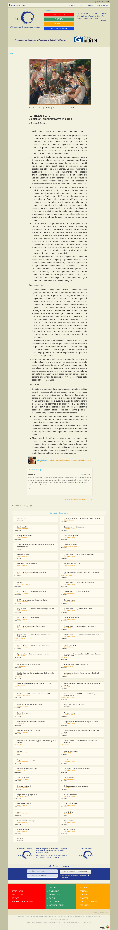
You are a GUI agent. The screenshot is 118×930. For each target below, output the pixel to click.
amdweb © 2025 (104, 913)
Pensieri (11, 53)
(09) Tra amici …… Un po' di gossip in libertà (32, 600)
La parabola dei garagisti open (27, 795)
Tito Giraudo (21, 656)
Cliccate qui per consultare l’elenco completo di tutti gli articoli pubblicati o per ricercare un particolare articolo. (51, 850)
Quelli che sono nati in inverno (74, 527)
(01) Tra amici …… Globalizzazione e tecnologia (33, 645)
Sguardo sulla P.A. (89, 902)
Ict (13, 888)
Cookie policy (54, 919)
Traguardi (54, 902)
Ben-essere (54, 895)
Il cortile (19, 812)
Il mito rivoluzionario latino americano (76, 786)
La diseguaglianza (70, 777)
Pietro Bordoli (21, 666)
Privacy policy (63, 919)
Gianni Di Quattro (43, 460)
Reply (29, 488)
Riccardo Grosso (22, 796)
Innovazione (17, 895)
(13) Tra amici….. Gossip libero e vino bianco (32, 572)
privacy (84, 875)
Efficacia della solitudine (72, 563)
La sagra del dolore (70, 544)
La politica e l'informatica (25, 803)
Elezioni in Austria (70, 645)
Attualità (84, 905)
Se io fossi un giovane (71, 536)
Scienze (15, 898)
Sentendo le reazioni (24, 713)
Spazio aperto (21, 518)
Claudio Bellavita (69, 520)
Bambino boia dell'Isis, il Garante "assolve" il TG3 (33, 694)
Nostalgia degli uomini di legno (27, 769)
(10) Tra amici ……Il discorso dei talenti (77, 591)
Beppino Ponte (21, 770)
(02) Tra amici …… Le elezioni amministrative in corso (82, 635)
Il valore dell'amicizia (71, 751)
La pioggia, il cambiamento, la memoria (77, 769)
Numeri (19, 583)
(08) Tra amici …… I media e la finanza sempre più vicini (35, 609)
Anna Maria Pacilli (19, 548)
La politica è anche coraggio (26, 760)
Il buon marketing (69, 821)
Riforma (19, 751)
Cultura (53, 888)
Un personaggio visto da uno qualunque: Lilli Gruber (81, 722)
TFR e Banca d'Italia (70, 795)
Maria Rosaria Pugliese (71, 546)
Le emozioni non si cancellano (27, 563)
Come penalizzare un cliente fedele (28, 664)
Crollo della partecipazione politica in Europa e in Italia (82, 518)
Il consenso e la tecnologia (26, 821)
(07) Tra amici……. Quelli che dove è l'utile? (78, 609)
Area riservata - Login (19, 5)
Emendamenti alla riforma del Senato (29, 704)
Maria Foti (64, 657)
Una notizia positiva (70, 803)
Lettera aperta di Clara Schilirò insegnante (31, 722)
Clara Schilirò (21, 723)
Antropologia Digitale (22, 902)
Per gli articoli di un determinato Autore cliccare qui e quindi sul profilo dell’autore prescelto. (51, 856)
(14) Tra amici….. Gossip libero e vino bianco (79, 555)
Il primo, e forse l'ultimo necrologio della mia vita (33, 654)
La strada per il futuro (24, 555)
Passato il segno (69, 713)
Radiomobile (17, 891)
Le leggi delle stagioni (24, 536)
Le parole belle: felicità (71, 617)
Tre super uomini (69, 600)
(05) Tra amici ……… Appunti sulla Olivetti (31, 626)
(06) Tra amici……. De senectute (28, 617)
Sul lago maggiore (70, 830)
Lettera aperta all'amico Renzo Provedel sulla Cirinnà (81, 673)
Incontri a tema (56, 905)
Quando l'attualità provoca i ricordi (28, 730)
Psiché (52, 898)
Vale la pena (68, 760)
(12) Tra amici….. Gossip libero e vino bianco (79, 583)
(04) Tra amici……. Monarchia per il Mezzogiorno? (80, 626)
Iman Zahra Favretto (23, 584)
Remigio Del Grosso (67, 687)
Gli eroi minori (68, 812)
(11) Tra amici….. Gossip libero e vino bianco (32, 591)
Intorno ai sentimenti (24, 786)
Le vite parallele (22, 527)
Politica (84, 891)
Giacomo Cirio (68, 666)
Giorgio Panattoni (69, 602)
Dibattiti (84, 898)
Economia (84, 888)
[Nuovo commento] (34, 470)
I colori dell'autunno (23, 830)
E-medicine (54, 891)
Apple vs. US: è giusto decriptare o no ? (77, 664)
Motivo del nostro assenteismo (74, 704)
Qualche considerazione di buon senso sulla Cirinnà (34, 683)
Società (83, 895)
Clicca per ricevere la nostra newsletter (75, 872)
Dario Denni (18, 744)
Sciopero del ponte (23, 777)
